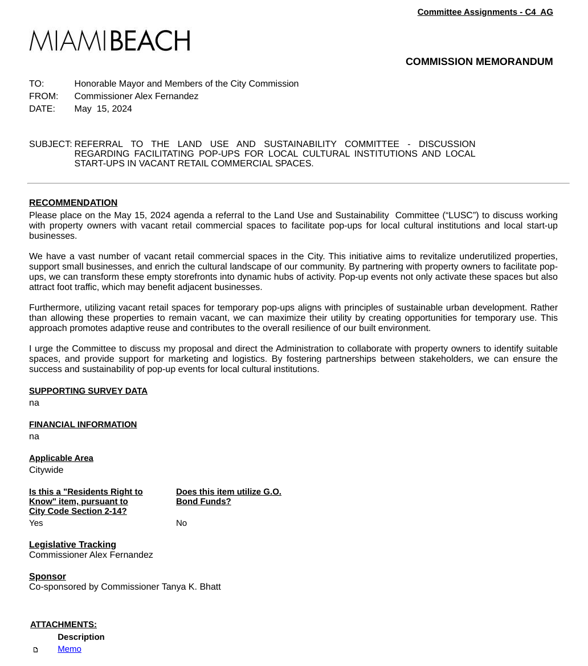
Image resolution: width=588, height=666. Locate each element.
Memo (69, 649)
